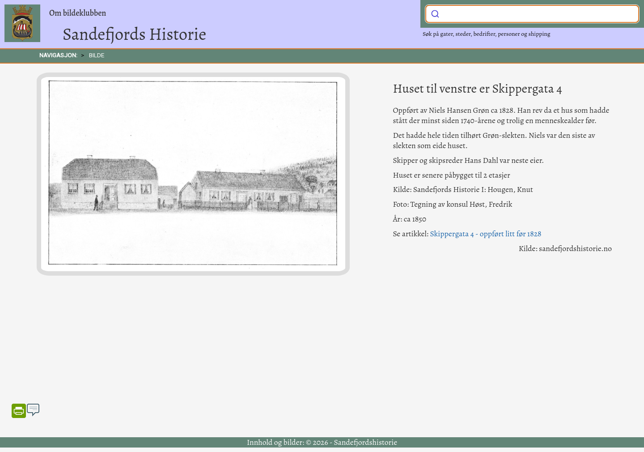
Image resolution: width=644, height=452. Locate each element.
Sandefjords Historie (134, 34)
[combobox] (532, 13)
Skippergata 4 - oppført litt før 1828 (485, 233)
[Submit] (435, 13)
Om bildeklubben (77, 13)
